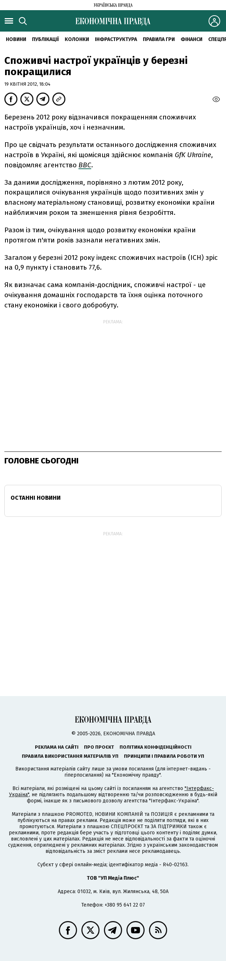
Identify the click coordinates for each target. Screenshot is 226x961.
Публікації (45, 39)
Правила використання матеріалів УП (70, 756)
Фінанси (191, 39)
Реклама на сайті (56, 747)
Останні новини (36, 497)
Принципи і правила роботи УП (164, 756)
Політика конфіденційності (155, 747)
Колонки (77, 39)
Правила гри (159, 39)
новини (16, 39)
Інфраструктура (116, 39)
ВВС (84, 165)
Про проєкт (99, 747)
